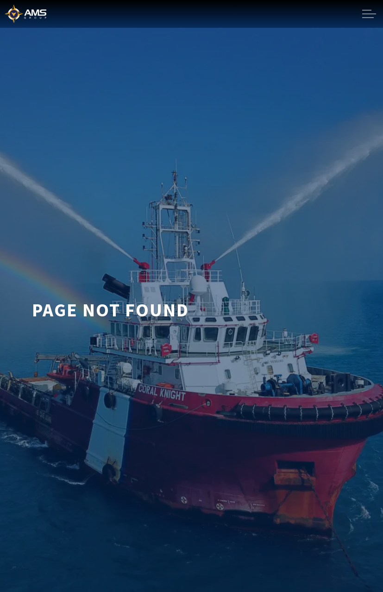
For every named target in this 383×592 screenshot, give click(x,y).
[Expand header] (369, 14)
